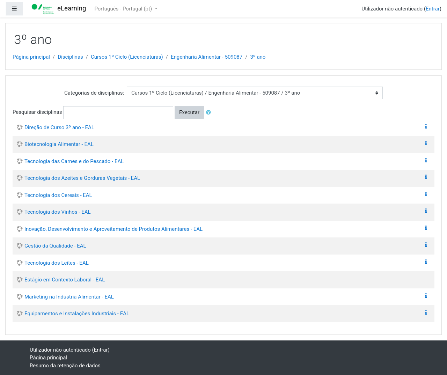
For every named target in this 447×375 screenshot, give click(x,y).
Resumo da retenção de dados (65, 365)
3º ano (257, 57)
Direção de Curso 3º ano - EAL (59, 127)
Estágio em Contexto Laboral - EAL (64, 280)
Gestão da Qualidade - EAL (55, 246)
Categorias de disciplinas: (94, 93)
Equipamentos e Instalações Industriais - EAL (76, 313)
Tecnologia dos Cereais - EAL (58, 195)
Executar (189, 112)
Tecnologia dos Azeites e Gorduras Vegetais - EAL (82, 178)
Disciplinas (70, 57)
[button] (209, 112)
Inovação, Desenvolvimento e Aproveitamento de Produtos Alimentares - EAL (113, 229)
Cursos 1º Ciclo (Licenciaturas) (127, 57)
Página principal (31, 57)
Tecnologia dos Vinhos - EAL (57, 212)
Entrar (433, 9)
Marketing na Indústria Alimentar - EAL (69, 297)
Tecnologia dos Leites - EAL (56, 263)
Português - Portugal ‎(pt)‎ (123, 9)
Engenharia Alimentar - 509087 (206, 57)
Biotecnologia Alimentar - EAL (59, 144)
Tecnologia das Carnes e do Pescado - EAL (74, 161)
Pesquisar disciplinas (37, 112)
